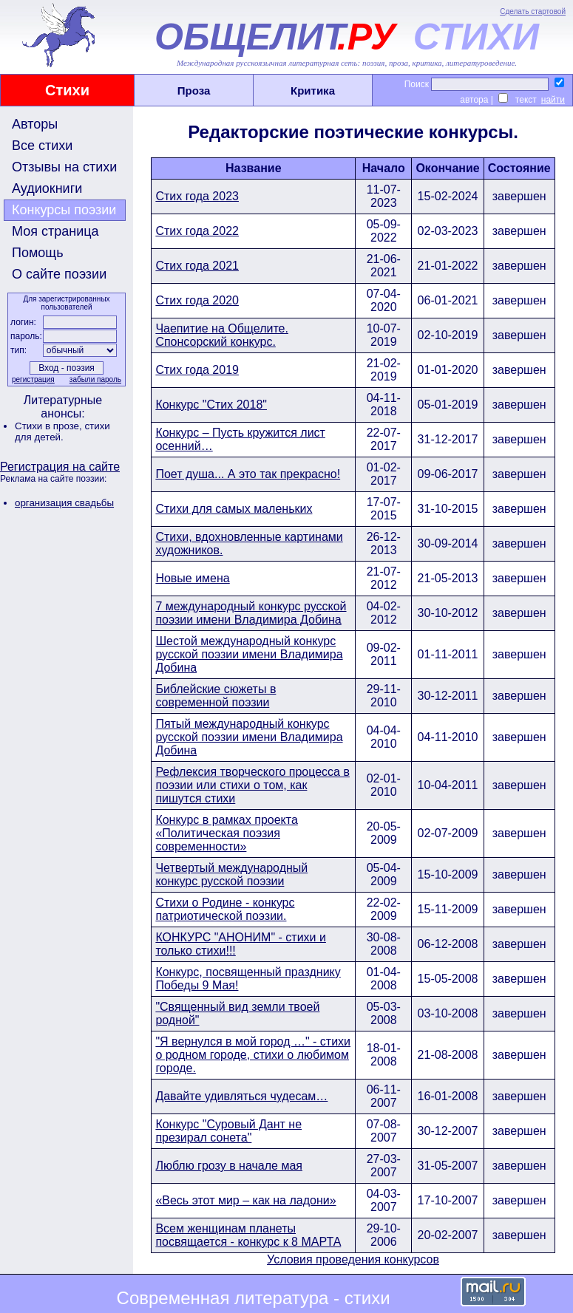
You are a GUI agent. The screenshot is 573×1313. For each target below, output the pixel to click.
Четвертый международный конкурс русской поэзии (231, 874)
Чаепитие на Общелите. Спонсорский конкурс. (221, 335)
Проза (194, 90)
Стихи (67, 90)
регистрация (33, 379)
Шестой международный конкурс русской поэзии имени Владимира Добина (248, 654)
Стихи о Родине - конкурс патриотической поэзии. (224, 909)
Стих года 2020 (197, 300)
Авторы (35, 124)
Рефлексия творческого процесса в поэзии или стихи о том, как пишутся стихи (252, 785)
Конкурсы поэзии (64, 209)
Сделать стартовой (533, 11)
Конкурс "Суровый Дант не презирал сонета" (228, 1131)
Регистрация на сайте (60, 466)
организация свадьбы (64, 502)
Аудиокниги (47, 188)
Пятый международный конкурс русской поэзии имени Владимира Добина (248, 737)
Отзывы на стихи (64, 167)
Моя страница (55, 231)
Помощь (38, 252)
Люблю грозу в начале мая (228, 1165)
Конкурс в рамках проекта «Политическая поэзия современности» (226, 833)
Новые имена (192, 578)
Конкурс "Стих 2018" (211, 404)
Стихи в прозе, (49, 426)
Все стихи (42, 145)
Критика (313, 90)
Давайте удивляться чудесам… (241, 1096)
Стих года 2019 (197, 370)
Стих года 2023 (197, 196)
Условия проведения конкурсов (353, 1259)
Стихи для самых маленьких (233, 508)
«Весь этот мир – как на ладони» (245, 1200)
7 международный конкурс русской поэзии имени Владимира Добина (250, 613)
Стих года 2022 (197, 231)
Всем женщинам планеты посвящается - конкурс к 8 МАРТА (248, 1235)
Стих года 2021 (197, 265)
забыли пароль (95, 379)
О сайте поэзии (59, 274)
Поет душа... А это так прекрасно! (247, 474)
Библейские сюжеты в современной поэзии (215, 696)
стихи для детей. (62, 431)
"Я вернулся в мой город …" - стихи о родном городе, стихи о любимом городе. (252, 1054)
